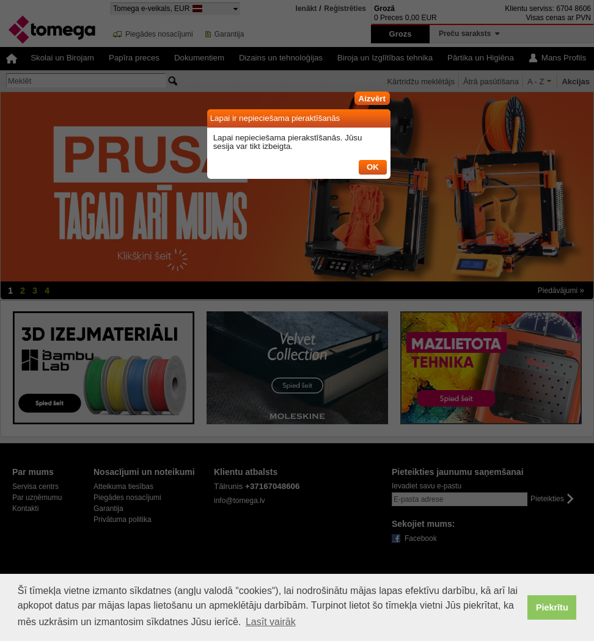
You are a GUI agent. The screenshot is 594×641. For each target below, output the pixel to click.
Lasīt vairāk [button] (271, 622)
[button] (372, 96)
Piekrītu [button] (552, 607)
